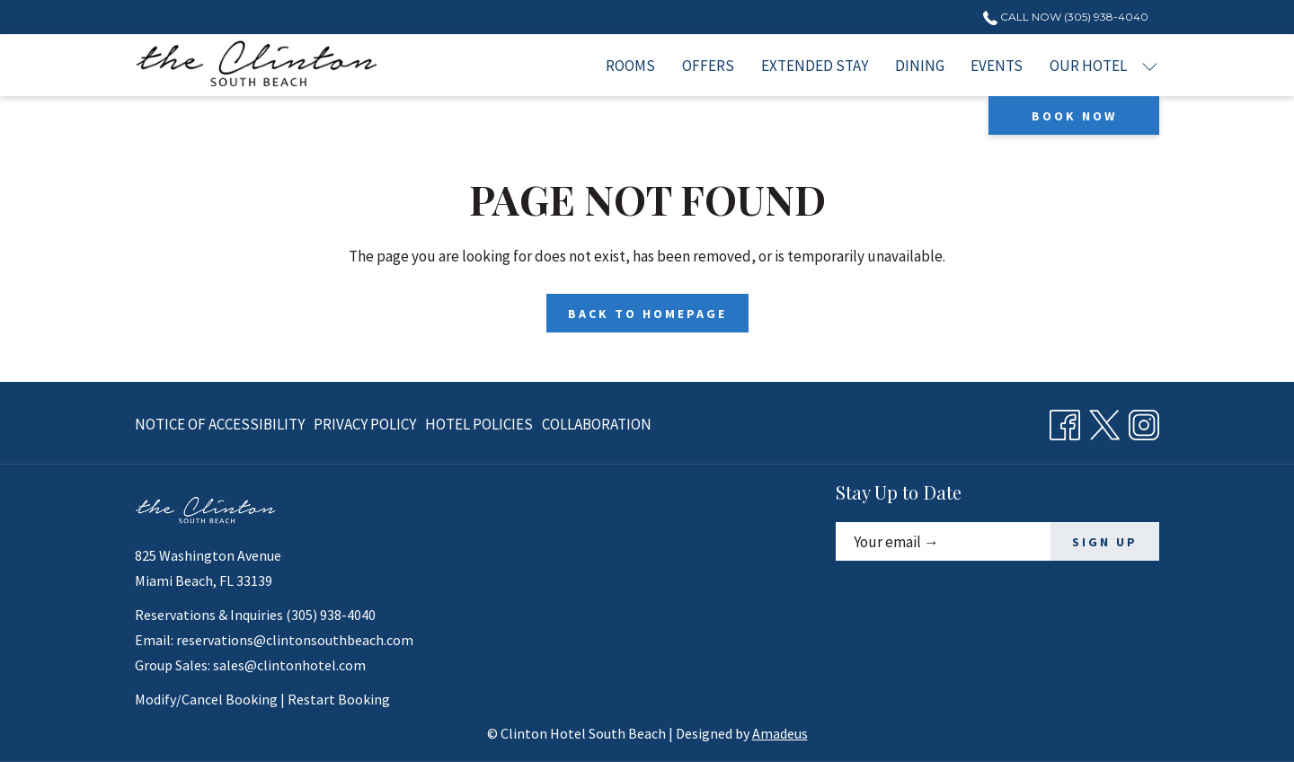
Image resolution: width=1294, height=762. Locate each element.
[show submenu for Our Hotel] (1149, 65)
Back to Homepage (647, 314)
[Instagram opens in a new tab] (1144, 421)
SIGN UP (1105, 542)
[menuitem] (631, 65)
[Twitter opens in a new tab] (1104, 421)
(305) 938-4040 (331, 615)
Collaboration (596, 424)
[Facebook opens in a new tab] (1065, 421)
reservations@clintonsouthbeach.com (294, 640)
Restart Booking (339, 699)
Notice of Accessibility (220, 424)
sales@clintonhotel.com (289, 665)
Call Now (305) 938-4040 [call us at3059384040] (1065, 16)
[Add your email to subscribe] (943, 541)
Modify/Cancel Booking (206, 699)
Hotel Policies (479, 424)
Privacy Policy (365, 424)
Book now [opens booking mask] (1074, 116)
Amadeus (780, 733)
